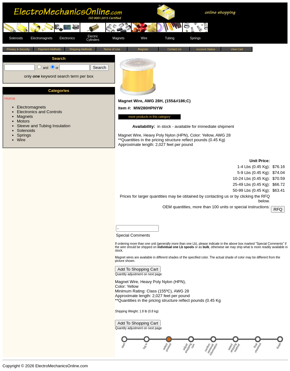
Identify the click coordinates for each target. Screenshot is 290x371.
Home (9, 98)
